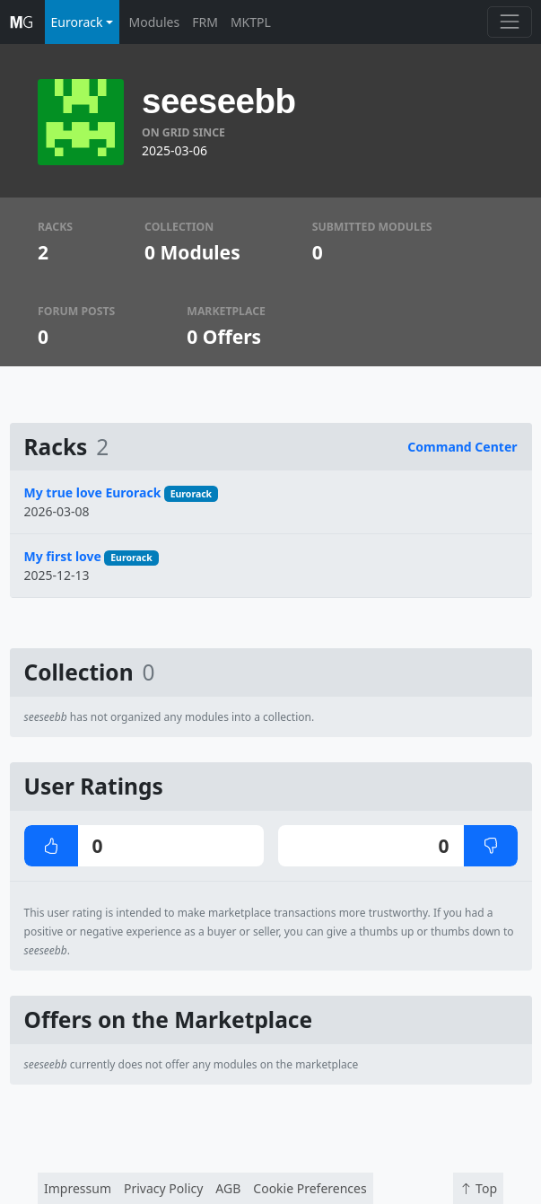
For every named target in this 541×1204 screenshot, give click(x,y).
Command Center (462, 446)
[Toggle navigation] (509, 22)
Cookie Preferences (309, 1188)
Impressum (77, 1188)
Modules (154, 22)
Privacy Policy (163, 1188)
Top (478, 1188)
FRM (205, 22)
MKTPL (251, 22)
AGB (227, 1188)
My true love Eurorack (92, 492)
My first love (62, 556)
